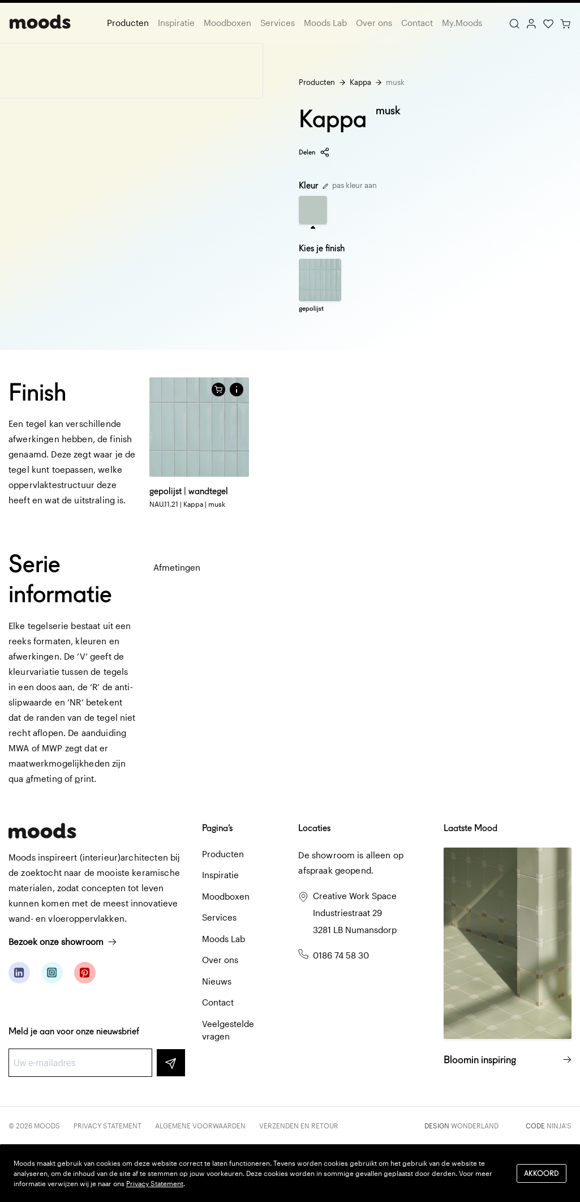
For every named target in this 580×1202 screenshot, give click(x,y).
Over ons (374, 23)
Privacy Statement (107, 1126)
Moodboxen (227, 23)
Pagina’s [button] (217, 828)
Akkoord (541, 1173)
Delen (314, 152)
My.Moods (462, 23)
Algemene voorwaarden (200, 1126)
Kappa (360, 82)
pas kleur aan (350, 185)
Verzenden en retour (298, 1126)
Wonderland (475, 1126)
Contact (417, 23)
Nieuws (216, 981)
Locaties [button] (314, 828)
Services (277, 23)
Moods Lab (325, 23)
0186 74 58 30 (341, 955)
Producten (128, 23)
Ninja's (559, 1126)
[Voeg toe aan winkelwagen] (218, 389)
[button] (236, 389)
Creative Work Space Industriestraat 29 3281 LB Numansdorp (355, 913)
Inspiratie (176, 23)
